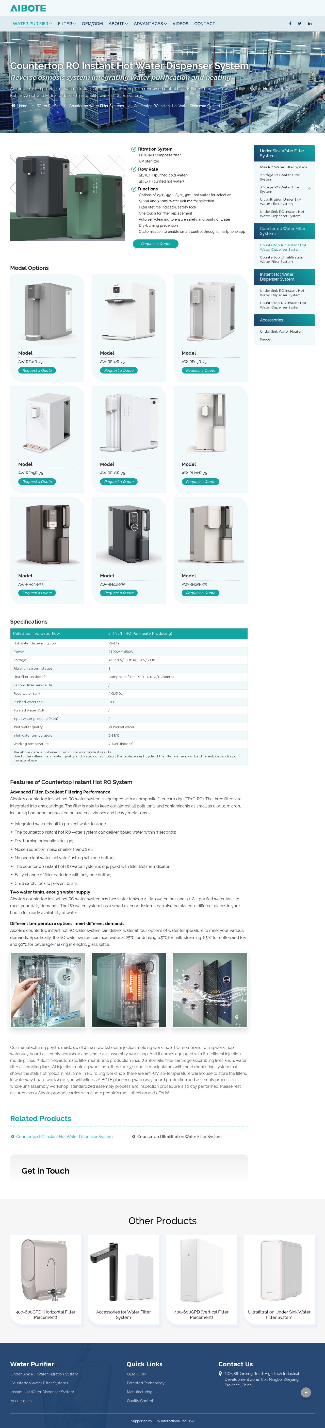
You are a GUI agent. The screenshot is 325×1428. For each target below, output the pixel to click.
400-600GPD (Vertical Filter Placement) (201, 1314)
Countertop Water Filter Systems (96, 106)
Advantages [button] (148, 23)
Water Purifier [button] (30, 23)
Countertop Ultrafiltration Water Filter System (179, 1136)
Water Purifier (48, 106)
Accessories (271, 320)
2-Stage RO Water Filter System (280, 177)
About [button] (116, 23)
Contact (205, 23)
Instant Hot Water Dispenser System (277, 277)
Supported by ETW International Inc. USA (162, 1421)
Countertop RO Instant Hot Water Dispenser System (64, 1136)
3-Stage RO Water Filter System (280, 189)
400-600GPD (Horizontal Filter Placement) (45, 1314)
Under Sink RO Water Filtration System (44, 1374)
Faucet (266, 339)
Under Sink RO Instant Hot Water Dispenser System (282, 213)
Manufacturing (139, 1392)
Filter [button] (65, 23)
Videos (180, 23)
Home (19, 106)
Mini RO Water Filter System (283, 167)
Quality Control (140, 1401)
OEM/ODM (92, 23)
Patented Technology (146, 1383)
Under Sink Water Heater (281, 331)
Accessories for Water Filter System (123, 1314)
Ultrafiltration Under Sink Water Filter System (280, 201)
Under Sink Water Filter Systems (282, 153)
